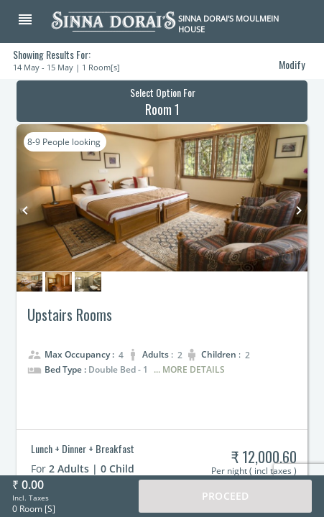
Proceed (225, 496)
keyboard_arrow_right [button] (298, 210)
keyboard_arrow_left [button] (25, 210)
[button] (33, 21)
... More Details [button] (189, 369)
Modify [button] (292, 64)
